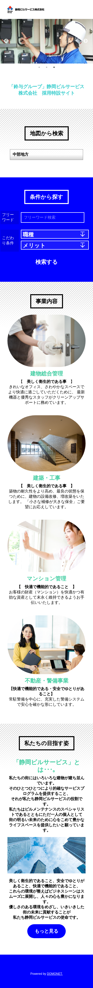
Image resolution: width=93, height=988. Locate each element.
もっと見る (46, 931)
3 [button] (54, 67)
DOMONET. (54, 974)
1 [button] (39, 67)
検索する (46, 262)
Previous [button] (6, 41)
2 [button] (46, 67)
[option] (46, 41)
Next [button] (85, 41)
